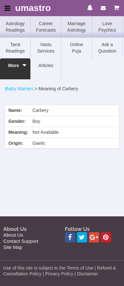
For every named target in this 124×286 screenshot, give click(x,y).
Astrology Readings (15, 27)
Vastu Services (46, 48)
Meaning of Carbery (58, 88)
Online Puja (76, 48)
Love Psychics (107, 27)
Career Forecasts (46, 27)
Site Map (12, 247)
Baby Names (19, 88)
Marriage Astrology (76, 27)
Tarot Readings (15, 48)
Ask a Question (107, 48)
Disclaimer (87, 273)
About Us (13, 235)
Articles (45, 65)
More (13, 68)
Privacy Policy (59, 273)
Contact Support (20, 241)
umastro (33, 8)
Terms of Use (80, 268)
